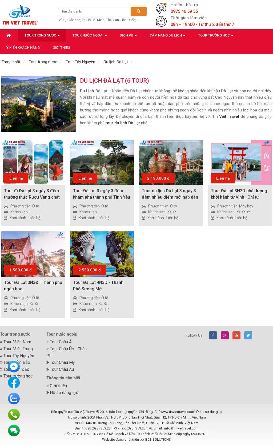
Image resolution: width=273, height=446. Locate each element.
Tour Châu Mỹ (60, 362)
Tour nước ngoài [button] (90, 37)
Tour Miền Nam (15, 341)
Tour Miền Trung (16, 348)
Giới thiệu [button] (61, 48)
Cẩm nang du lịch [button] (167, 37)
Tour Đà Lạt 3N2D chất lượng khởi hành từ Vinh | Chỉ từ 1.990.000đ (239, 197)
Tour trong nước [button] (42, 37)
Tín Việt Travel (225, 116)
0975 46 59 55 (184, 11)
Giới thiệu (56, 385)
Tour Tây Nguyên (17, 355)
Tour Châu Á (59, 341)
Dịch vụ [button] (128, 37)
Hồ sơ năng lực (62, 392)
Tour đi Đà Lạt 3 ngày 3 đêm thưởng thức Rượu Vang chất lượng (32, 197)
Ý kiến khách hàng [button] (23, 48)
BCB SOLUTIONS (158, 439)
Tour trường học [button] (215, 37)
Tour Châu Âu (60, 369)
